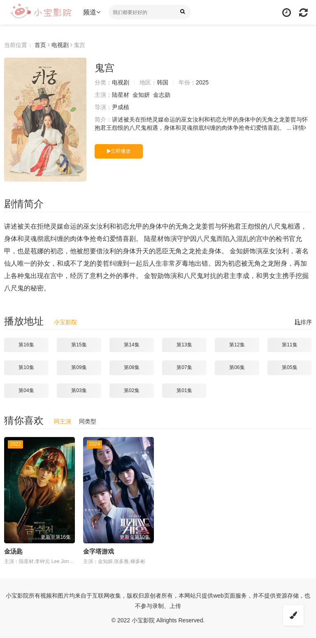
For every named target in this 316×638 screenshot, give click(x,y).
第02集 (131, 390)
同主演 (62, 421)
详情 (299, 127)
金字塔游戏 (98, 551)
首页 (40, 45)
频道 (91, 12)
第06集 (236, 367)
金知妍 (141, 94)
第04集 (26, 390)
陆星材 (120, 94)
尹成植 (120, 107)
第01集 (184, 390)
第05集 (289, 367)
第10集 (26, 367)
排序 (303, 322)
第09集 (78, 367)
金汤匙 (13, 551)
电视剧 (60, 45)
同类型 (87, 421)
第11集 (289, 345)
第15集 (78, 345)
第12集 (236, 345)
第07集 (184, 367)
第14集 (131, 345)
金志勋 (161, 94)
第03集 (78, 390)
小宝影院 (65, 322)
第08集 (131, 367)
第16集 (26, 345)
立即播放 (118, 151)
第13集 (184, 345)
